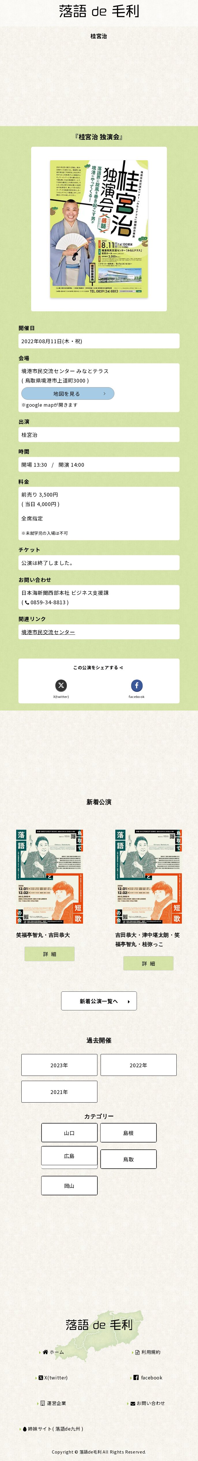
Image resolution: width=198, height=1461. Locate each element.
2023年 (59, 1065)
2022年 (138, 1065)
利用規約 (148, 1351)
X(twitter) (53, 1377)
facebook (147, 1377)
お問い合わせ (148, 1403)
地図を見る (66, 393)
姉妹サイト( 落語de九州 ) (53, 1428)
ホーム (53, 1351)
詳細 (51, 954)
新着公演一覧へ (105, 1001)
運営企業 (53, 1403)
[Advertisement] (99, 86)
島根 (128, 1132)
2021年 (59, 1091)
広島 (69, 1155)
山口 (69, 1132)
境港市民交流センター (48, 632)
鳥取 (128, 1159)
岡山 (69, 1185)
